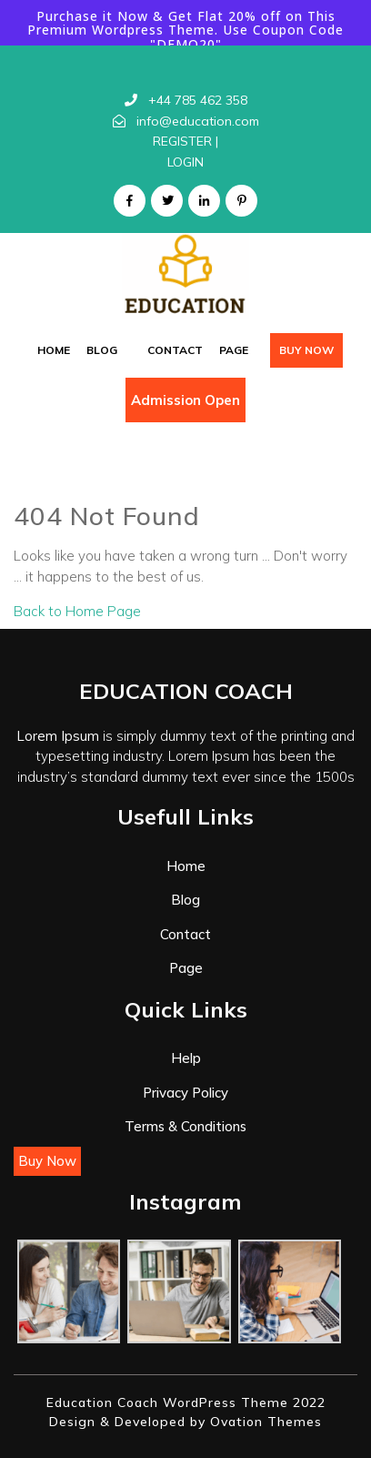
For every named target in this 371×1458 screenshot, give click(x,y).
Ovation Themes (264, 1421)
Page (233, 350)
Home (53, 350)
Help (186, 1058)
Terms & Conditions (185, 1126)
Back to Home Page (77, 611)
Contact (175, 350)
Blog (101, 350)
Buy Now (306, 350)
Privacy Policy (185, 1092)
